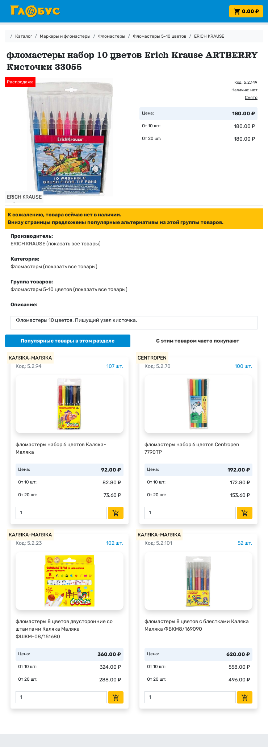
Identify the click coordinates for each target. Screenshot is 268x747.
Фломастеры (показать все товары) (54, 266)
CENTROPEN (152, 358)
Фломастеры (111, 36)
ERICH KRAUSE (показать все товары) (56, 244)
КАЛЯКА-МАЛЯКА (30, 358)
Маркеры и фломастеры (65, 36)
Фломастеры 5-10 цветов (160, 36)
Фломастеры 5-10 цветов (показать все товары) (69, 289)
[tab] (67, 341)
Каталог (23, 36)
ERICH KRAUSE (209, 36)
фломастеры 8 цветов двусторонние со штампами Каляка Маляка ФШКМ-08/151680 (64, 629)
